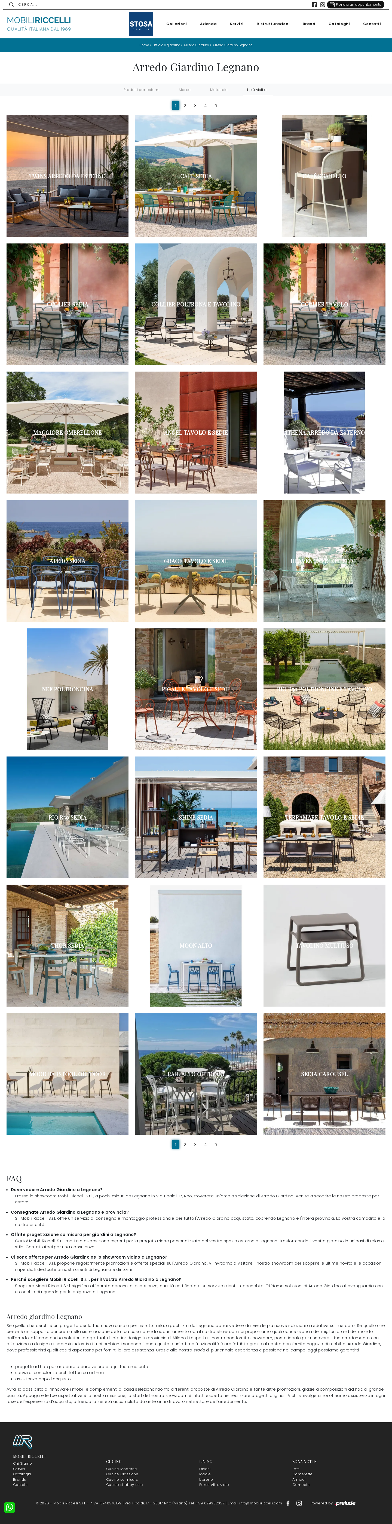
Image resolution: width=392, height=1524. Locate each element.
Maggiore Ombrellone (67, 433)
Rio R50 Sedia (67, 817)
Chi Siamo (22, 1463)
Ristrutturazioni (269, 23)
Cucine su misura (122, 1479)
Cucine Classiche (122, 1474)
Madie (205, 1474)
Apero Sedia (67, 561)
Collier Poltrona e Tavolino (196, 304)
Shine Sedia (196, 817)
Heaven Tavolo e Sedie (324, 561)
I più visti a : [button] (257, 89)
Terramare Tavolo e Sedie (324, 817)
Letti (295, 1468)
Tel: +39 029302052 (207, 1503)
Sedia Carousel (324, 1074)
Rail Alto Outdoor (196, 1074)
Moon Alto (196, 946)
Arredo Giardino (196, 45)
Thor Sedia (67, 946)
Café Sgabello (324, 176)
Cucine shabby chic (124, 1484)
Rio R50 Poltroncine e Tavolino (324, 689)
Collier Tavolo (324, 304)
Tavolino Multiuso (325, 946)
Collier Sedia (67, 304)
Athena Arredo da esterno (324, 433)
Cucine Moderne (121, 1468)
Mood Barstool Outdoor (67, 1074)
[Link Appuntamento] (352, 4)
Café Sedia (196, 176)
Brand (306, 23)
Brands (19, 1479)
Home (140, 45)
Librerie (206, 1479)
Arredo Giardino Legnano (235, 45)
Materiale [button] (219, 89)
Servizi (234, 23)
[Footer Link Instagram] (299, 1503)
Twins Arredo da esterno (67, 176)
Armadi (299, 1479)
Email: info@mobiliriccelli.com (255, 1503)
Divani (205, 1468)
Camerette (302, 1474)
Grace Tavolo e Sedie (196, 561)
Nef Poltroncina (67, 689)
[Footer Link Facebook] (288, 1503)
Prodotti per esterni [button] (141, 89)
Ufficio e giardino (164, 45)
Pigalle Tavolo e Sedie (196, 689)
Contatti (369, 23)
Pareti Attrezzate (214, 1484)
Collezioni (173, 23)
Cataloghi (336, 23)
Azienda (205, 23)
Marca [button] (185, 89)
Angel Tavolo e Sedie (196, 433)
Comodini (301, 1484)
